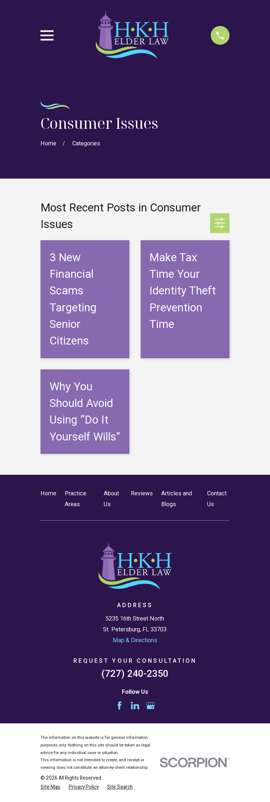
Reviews (142, 493)
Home (48, 493)
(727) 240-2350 (134, 673)
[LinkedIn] (135, 705)
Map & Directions (135, 640)
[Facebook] (119, 705)
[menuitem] (50, 787)
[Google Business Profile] (150, 705)
